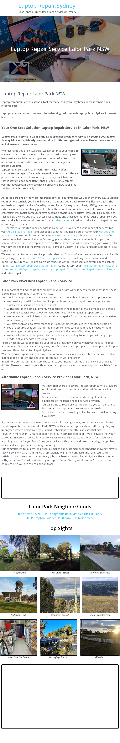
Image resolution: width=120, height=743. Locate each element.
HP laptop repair (29, 269)
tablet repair (62, 220)
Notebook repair (106, 269)
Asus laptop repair (45, 265)
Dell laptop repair (94, 265)
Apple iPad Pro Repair (21, 231)
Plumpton (38, 518)
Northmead (86, 518)
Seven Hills (40, 514)
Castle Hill (87, 514)
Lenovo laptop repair (53, 269)
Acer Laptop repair (21, 265)
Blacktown (25, 514)
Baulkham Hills (67, 518)
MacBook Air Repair (63, 235)
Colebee (50, 518)
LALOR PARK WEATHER (60, 487)
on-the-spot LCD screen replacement (44, 258)
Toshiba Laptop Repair (81, 269)
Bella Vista (72, 514)
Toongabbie (56, 514)
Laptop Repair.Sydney (46, 5)
